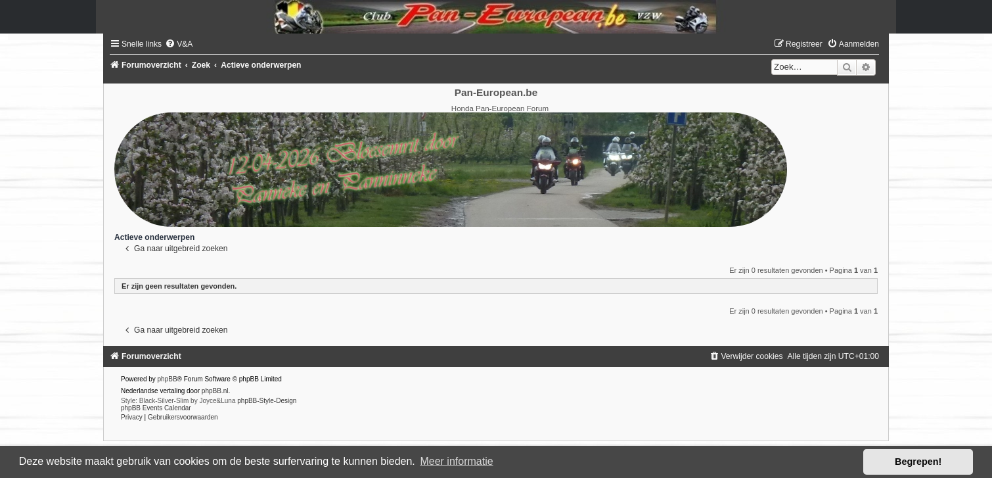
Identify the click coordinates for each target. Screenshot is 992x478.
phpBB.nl (215, 390)
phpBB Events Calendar (156, 408)
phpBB (167, 379)
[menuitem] (178, 44)
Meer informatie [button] (456, 461)
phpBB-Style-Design (266, 400)
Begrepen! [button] (918, 461)
